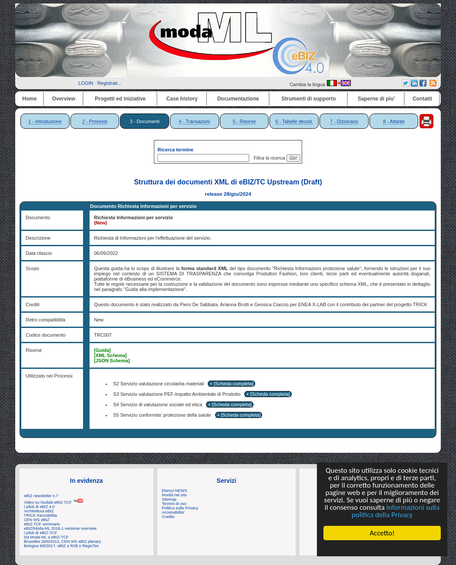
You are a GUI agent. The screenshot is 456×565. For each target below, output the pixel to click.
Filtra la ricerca (268, 157)
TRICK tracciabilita (40, 515)
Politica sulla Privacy (180, 508)
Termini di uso (174, 503)
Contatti (422, 99)
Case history (182, 99)
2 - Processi (94, 121)
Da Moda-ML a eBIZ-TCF (46, 537)
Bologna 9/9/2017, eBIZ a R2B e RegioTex (61, 546)
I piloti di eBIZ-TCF (40, 533)
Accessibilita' (173, 512)
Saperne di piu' (376, 99)
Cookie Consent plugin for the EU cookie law (382, 548)
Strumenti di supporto (308, 99)
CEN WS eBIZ (37, 520)
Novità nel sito (174, 495)
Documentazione (238, 99)
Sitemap (169, 499)
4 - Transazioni (194, 121)
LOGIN (85, 83)
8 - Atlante (394, 121)
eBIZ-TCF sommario (42, 524)
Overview (63, 99)
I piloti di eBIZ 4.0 (39, 507)
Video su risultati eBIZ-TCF (54, 502)
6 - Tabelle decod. (294, 121)
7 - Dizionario (344, 121)
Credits (168, 517)
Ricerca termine (175, 149)
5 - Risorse (244, 121)
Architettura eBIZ (39, 511)
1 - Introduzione (44, 121)
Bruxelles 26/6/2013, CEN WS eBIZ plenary (62, 541)
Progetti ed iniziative (120, 99)
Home (29, 99)
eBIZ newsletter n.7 (41, 496)
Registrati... (109, 83)
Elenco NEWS (174, 490)
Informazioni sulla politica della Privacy (395, 511)
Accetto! (382, 533)
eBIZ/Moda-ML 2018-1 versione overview (60, 528)
